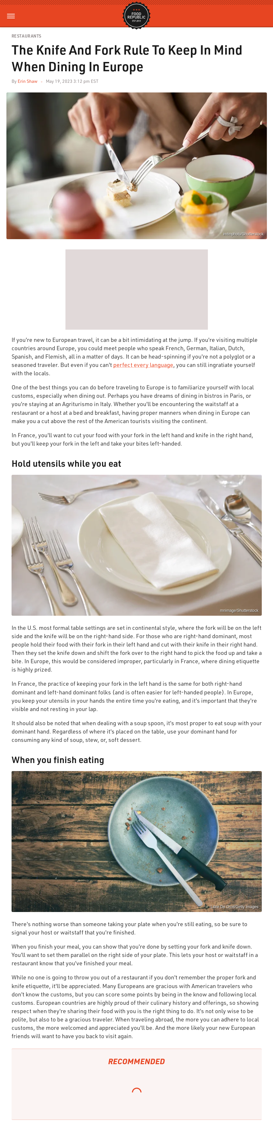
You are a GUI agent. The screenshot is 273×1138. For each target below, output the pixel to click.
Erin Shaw (28, 81)
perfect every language (143, 364)
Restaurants (27, 36)
